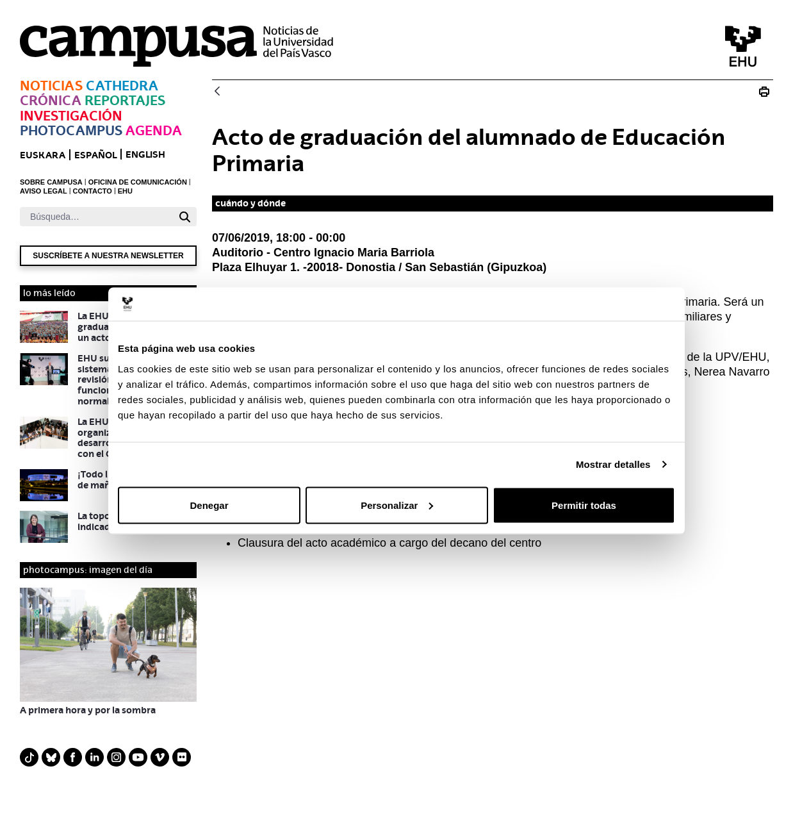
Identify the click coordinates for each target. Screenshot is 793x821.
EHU (125, 191)
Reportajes (125, 100)
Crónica (50, 100)
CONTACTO (92, 191)
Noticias (51, 86)
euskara (42, 154)
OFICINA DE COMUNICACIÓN (137, 182)
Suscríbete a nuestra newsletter (108, 255)
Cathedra (122, 86)
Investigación (71, 116)
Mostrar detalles (613, 464)
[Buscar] (96, 216)
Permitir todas (584, 504)
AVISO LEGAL (43, 191)
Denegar (209, 504)
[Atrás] (217, 92)
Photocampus (71, 130)
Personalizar (397, 504)
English (145, 154)
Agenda (154, 130)
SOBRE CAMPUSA (51, 182)
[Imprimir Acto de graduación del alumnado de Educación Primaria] (764, 92)
